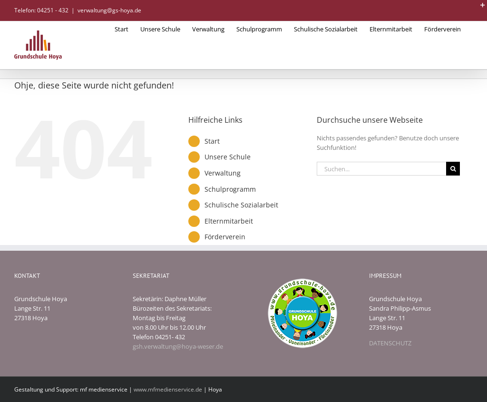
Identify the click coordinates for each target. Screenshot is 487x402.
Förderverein (225, 236)
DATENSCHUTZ (390, 343)
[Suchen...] (381, 169)
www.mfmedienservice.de (168, 389)
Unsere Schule (228, 156)
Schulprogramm (230, 189)
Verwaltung (223, 172)
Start (212, 141)
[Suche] (453, 169)
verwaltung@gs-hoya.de (109, 10)
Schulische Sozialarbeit (241, 204)
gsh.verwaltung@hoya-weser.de (178, 346)
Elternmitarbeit (229, 221)
